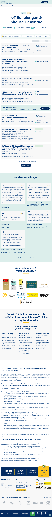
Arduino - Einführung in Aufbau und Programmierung (15, 46)
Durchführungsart (27, 36)
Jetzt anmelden (21, 490)
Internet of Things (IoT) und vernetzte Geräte (17, 79)
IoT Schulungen (23, 6)
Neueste (42, 40)
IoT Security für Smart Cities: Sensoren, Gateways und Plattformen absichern (17, 147)
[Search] (11, 36)
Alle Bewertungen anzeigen (26, 257)
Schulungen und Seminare (10, 6)
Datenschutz (25, 513)
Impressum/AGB (16, 513)
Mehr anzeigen (26, 165)
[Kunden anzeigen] (47, 498)
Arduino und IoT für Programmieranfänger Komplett (15, 116)
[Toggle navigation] (50, 2)
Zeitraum (38, 36)
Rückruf (44, 2)
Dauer (46, 36)
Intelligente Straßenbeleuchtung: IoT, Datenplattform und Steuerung (16, 130)
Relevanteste (36, 40)
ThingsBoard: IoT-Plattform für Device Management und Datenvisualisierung (17, 93)
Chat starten (45, 108)
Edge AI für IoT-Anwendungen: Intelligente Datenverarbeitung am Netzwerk (16, 61)
